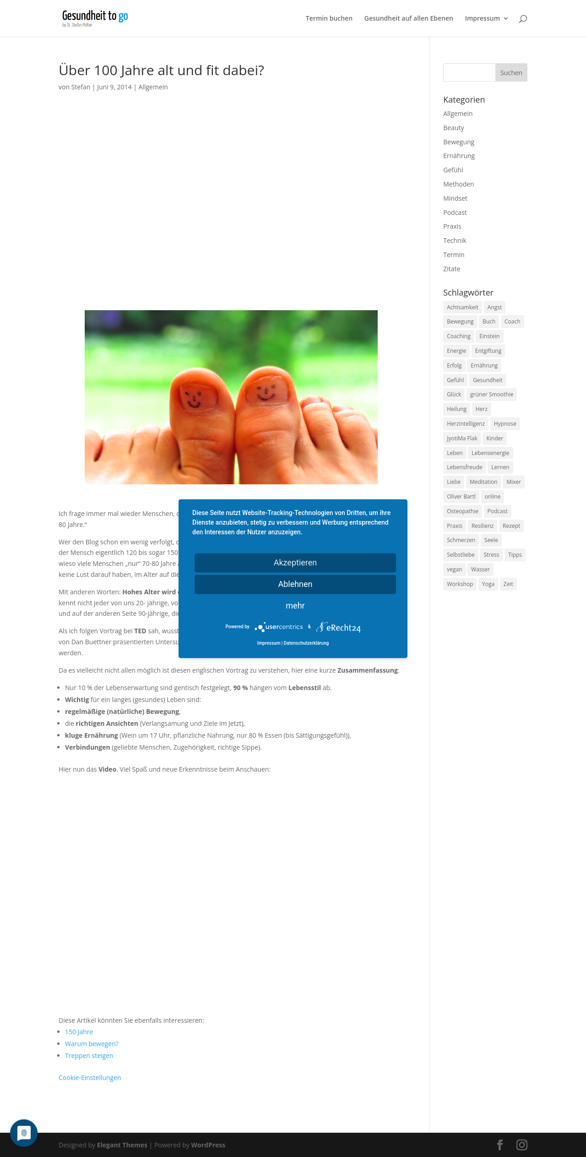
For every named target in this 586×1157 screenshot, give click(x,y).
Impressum (482, 18)
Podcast (455, 212)
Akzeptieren (295, 562)
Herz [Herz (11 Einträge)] (482, 409)
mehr (295, 605)
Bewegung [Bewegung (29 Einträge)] (460, 321)
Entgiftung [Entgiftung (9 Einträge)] (488, 351)
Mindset (455, 198)
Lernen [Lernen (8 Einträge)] (500, 467)
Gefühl (453, 169)
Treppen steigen (89, 1055)
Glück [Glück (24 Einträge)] (454, 394)
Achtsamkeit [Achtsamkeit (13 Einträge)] (462, 307)
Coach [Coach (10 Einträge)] (513, 321)
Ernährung (459, 155)
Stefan (81, 86)
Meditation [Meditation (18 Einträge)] (484, 482)
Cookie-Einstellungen (90, 1077)
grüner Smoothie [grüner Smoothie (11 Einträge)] (491, 394)
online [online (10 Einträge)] (493, 496)
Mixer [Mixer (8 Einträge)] (513, 482)
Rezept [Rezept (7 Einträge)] (511, 526)
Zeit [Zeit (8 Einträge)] (508, 584)
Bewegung (458, 141)
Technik (454, 240)
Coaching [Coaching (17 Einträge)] (458, 336)
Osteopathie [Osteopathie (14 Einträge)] (462, 511)
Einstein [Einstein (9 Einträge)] (489, 336)
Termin (453, 254)
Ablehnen (295, 584)
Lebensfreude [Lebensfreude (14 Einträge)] (464, 467)
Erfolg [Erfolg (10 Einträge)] (454, 365)
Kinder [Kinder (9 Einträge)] (494, 438)
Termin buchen (329, 18)
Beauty (453, 127)
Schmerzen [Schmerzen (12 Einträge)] (461, 540)
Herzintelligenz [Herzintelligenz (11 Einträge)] (466, 424)
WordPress (208, 1145)
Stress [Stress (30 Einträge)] (491, 555)
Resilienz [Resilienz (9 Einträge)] (483, 526)
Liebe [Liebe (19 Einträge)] (454, 482)
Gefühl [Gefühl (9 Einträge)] (455, 380)
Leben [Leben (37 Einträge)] (454, 453)
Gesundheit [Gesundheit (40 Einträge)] (488, 380)
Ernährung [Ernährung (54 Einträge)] (484, 365)
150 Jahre (79, 1031)
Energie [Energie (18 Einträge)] (456, 351)
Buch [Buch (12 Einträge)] (489, 321)
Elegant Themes (122, 1145)
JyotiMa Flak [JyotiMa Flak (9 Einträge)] (462, 438)
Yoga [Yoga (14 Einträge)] (488, 584)
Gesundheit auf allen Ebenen (408, 18)
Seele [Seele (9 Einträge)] (491, 540)
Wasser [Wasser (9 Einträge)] (480, 569)
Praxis (452, 226)
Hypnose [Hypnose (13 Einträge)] (505, 424)
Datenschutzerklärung (306, 643)
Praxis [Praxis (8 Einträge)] (454, 526)
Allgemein (153, 86)
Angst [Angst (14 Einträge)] (495, 307)
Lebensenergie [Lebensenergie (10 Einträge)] (490, 453)
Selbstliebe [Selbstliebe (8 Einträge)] (461, 555)
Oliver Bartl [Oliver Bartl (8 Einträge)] (461, 496)
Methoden (458, 184)
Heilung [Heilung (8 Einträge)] (457, 409)
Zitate (451, 268)
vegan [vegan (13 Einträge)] (454, 569)
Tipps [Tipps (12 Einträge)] (515, 555)
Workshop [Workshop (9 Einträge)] (460, 584)
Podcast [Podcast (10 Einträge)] (498, 511)
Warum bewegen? (92, 1043)
